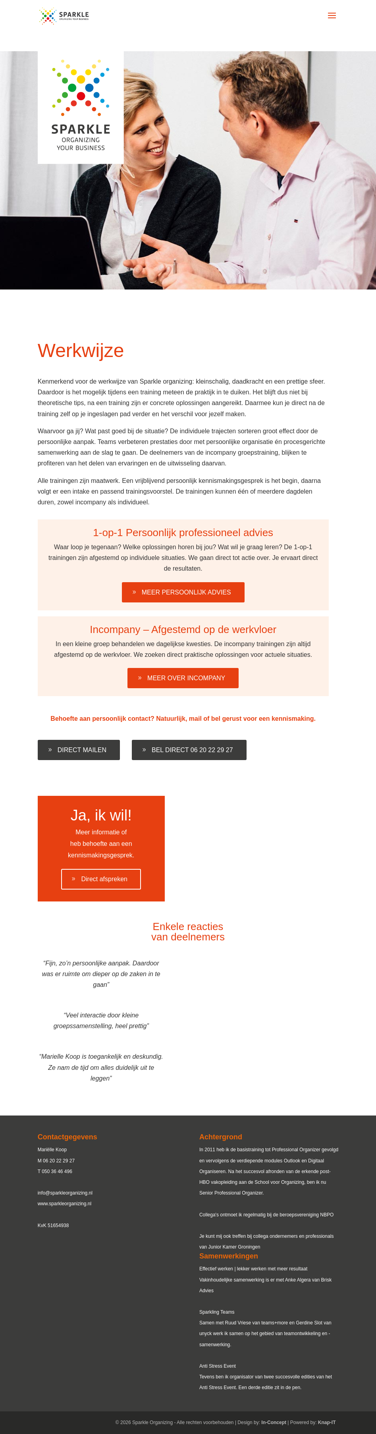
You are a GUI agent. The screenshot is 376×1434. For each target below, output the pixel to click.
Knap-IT (327, 1422)
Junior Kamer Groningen (234, 1247)
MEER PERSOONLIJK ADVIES (186, 592)
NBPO (327, 1215)
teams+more (274, 1323)
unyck (205, 1333)
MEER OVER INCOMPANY (186, 678)
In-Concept (273, 1422)
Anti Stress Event (217, 1387)
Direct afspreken (104, 879)
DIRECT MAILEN (82, 750)
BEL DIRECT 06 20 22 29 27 (192, 750)
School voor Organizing (279, 1182)
